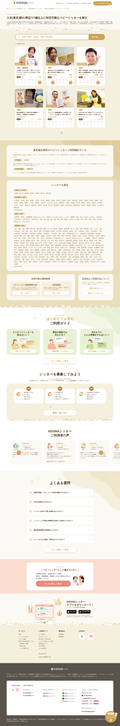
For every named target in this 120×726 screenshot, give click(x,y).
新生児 (72, 219)
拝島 (101, 252)
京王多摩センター (59, 238)
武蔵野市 (61, 202)
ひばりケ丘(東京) (96, 254)
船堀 (57, 257)
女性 (81, 217)
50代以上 (99, 219)
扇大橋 (103, 261)
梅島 (40, 231)
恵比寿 (71, 231)
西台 (53, 252)
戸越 (31, 250)
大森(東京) (32, 233)
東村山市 (27, 205)
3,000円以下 (35, 219)
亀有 (59, 236)
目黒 (81, 259)
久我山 (24, 238)
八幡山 (24, 254)
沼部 (81, 252)
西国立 (32, 252)
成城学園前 (58, 245)
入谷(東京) (17, 231)
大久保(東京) (94, 231)
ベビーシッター (58, 22)
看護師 (73, 217)
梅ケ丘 (36, 231)
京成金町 (87, 238)
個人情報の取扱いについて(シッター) (28, 719)
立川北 (40, 247)
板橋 (81, 228)
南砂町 (28, 259)
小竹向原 (43, 240)
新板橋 (69, 243)
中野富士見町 (67, 250)
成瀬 (92, 250)
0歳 (41, 219)
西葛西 (27, 252)
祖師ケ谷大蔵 (99, 245)
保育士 (23, 217)
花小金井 (30, 254)
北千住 (85, 236)
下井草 (45, 243)
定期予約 (16, 217)
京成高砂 (101, 238)
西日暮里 (64, 252)
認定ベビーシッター (40, 217)
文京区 (37, 200)
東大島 (52, 254)
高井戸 (20, 247)
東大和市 (56, 205)
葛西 (20, 236)
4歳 (55, 219)
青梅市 (73, 202)
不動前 (52, 257)
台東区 (42, 200)
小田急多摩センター (72, 233)
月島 (15, 250)
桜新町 (91, 240)
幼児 (82, 219)
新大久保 (81, 243)
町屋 (91, 257)
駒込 (56, 240)
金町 (28, 236)
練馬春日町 (95, 252)
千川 (85, 245)
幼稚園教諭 (29, 217)
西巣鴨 (49, 252)
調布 (102, 247)
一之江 (96, 228)
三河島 (96, 257)
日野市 (21, 205)
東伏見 (82, 254)
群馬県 (27, 193)
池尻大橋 (66, 228)
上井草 (37, 236)
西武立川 (65, 245)
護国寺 (75, 240)
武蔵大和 (75, 259)
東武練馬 (20, 250)
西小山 (44, 252)
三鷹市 (68, 202)
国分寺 (33, 240)
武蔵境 (58, 259)
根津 (85, 252)
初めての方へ (60, 3)
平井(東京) (17, 257)
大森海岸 (39, 233)
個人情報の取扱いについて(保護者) (47, 719)
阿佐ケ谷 (32, 228)
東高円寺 (64, 254)
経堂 (19, 238)
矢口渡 (93, 259)
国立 (34, 238)
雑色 (15, 247)
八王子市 (49, 202)
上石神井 (48, 236)
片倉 (24, 236)
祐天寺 (16, 261)
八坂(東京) (99, 259)
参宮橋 (16, 243)
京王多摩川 (49, 238)
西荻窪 (21, 252)
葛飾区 (37, 202)
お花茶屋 (98, 233)
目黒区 (64, 200)
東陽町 (27, 250)
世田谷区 (74, 200)
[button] (50, 406)
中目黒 (83, 250)
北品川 (79, 236)
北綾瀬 (74, 236)
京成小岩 (94, 238)
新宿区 (32, 200)
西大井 (102, 250)
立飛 (44, 247)
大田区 (69, 200)
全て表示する (18, 210)
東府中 (87, 254)
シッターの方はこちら (104, 3)
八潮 (98, 261)
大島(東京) (17, 233)
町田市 (94, 202)
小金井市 (99, 202)
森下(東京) (87, 259)
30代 (90, 219)
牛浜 (31, 231)
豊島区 (96, 200)
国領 (38, 240)
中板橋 (60, 250)
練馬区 (27, 202)
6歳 (62, 219)
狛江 (52, 240)
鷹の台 (25, 247)
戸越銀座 (36, 250)
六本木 (41, 261)
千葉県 (37, 193)
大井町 (87, 231)
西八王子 (71, 252)
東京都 (42, 193)
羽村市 (94, 205)
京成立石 (16, 240)
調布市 (89, 202)
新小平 (23, 245)
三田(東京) (17, 259)
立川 (35, 247)
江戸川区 (43, 202)
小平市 (16, 205)
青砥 (19, 228)
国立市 (40, 205)
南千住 (33, 259)
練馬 (89, 252)
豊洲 (48, 250)
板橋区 (21, 202)
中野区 (86, 200)
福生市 (45, 205)
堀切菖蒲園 (75, 257)
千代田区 (16, 200)
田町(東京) (73, 247)
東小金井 (71, 254)
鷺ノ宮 (86, 240)
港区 (27, 200)
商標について (24, 721)
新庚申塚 (93, 261)
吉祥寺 (103, 236)
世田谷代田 (79, 245)
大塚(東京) (25, 233)
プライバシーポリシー (62, 719)
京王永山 (68, 238)
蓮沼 (15, 254)
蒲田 (32, 236)
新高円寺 (98, 243)
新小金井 (16, 245)
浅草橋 (55, 228)
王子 (75, 231)
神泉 (27, 245)
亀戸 (63, 236)
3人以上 (92, 217)
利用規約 (15, 719)
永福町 (53, 231)
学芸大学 (68, 236)
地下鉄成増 (46, 231)
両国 (30, 261)
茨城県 (16, 193)
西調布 (58, 252)
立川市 (56, 202)
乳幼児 (77, 219)
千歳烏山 (90, 247)
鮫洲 (100, 240)
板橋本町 (86, 228)
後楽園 (28, 240)
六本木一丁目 (56, 261)
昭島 (27, 228)
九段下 (29, 238)
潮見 (27, 243)
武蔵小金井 (45, 259)
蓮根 (19, 254)
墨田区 (48, 200)
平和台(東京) (63, 257)
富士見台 (24, 257)
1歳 (44, 219)
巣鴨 (52, 245)
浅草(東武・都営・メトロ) (44, 228)
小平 (48, 240)
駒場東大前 (69, 240)
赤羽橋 (82, 261)
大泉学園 (81, 231)
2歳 (48, 219)
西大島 (16, 252)
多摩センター (64, 247)
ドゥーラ (66, 217)
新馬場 (32, 245)
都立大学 (53, 250)
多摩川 (57, 247)
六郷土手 (35, 261)
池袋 (77, 228)
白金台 (76, 261)
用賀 (20, 261)
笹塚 (96, 240)
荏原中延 (65, 231)
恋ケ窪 (23, 240)
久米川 (42, 238)
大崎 (100, 231)
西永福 (96, 250)
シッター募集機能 (71, 380)
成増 (88, 250)
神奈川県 (48, 193)
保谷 (69, 257)
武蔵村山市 (76, 205)
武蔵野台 (69, 259)
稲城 (101, 228)
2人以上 (86, 217)
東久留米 (57, 254)
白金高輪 (70, 261)
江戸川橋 (58, 231)
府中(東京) (42, 257)
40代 (94, 219)
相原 (15, 228)
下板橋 (50, 243)
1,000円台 (99, 217)
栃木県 (21, 193)
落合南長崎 (91, 233)
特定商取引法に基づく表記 (13, 721)
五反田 (81, 240)
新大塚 (87, 243)
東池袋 (46, 254)
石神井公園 (62, 243)
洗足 (93, 245)
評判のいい (17, 221)
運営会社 (9, 719)
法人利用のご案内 (86, 3)
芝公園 (32, 243)
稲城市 (88, 205)
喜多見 (98, 236)
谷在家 (16, 264)
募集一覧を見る (63, 413)
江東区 (53, 200)
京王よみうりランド (78, 238)
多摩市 (83, 205)
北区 (101, 200)
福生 (47, 257)
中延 (73, 250)
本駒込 (82, 257)
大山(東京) (46, 233)
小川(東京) (54, 233)
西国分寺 (37, 252)
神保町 (47, 245)
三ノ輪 (38, 259)
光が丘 (36, 254)
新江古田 (74, 243)
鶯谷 (27, 231)
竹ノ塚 (31, 247)
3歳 (51, 219)
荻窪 (60, 233)
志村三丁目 (38, 243)
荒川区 (16, 202)
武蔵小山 (52, 259)
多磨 (78, 247)
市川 (91, 228)
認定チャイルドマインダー (55, 217)
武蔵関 (63, 259)
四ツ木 (25, 261)
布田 (36, 257)
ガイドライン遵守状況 (75, 719)
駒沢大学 (61, 240)
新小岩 (92, 243)
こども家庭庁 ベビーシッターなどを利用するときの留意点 (95, 719)
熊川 (38, 238)
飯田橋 (60, 228)
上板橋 (42, 236)
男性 (77, 217)
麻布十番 (63, 261)
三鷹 (23, 259)
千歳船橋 (97, 247)
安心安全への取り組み (73, 3)
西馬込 (77, 252)
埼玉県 (32, 193)
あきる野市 (100, 205)
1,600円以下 (17, 219)
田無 (48, 247)
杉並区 (91, 200)
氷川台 (41, 254)
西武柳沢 (71, 245)
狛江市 (50, 205)
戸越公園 (43, 250)
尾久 (63, 233)
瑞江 (100, 257)
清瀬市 (62, 205)
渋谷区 (81, 200)
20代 (85, 219)
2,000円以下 (26, 219)
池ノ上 (72, 228)
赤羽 (23, 228)
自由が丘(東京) (39, 245)
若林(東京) (47, 261)
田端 (52, 247)
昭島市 (83, 202)
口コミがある (26, 221)
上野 (23, 231)
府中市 (78, 202)
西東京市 (16, 207)
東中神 (77, 254)
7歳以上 (66, 219)
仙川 (89, 245)
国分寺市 (34, 205)
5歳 (58, 219)
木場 (15, 238)
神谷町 (54, 236)
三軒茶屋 (22, 243)
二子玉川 (31, 257)
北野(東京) (91, 236)
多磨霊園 (83, 247)
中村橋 (78, 250)
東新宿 (87, 261)
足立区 (32, 202)
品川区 (58, 200)
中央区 (23, 200)
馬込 (87, 257)
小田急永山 (83, 233)
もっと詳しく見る (62, 550)
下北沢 (56, 243)
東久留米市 (69, 205)
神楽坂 (16, 236)
